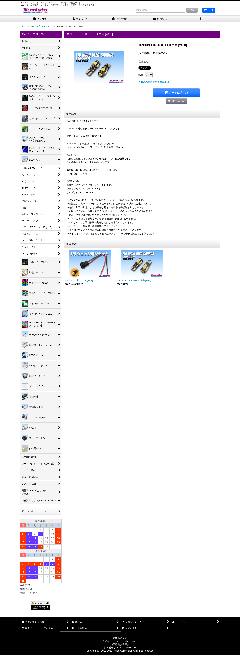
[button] (200, 19)
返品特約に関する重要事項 (153, 82)
